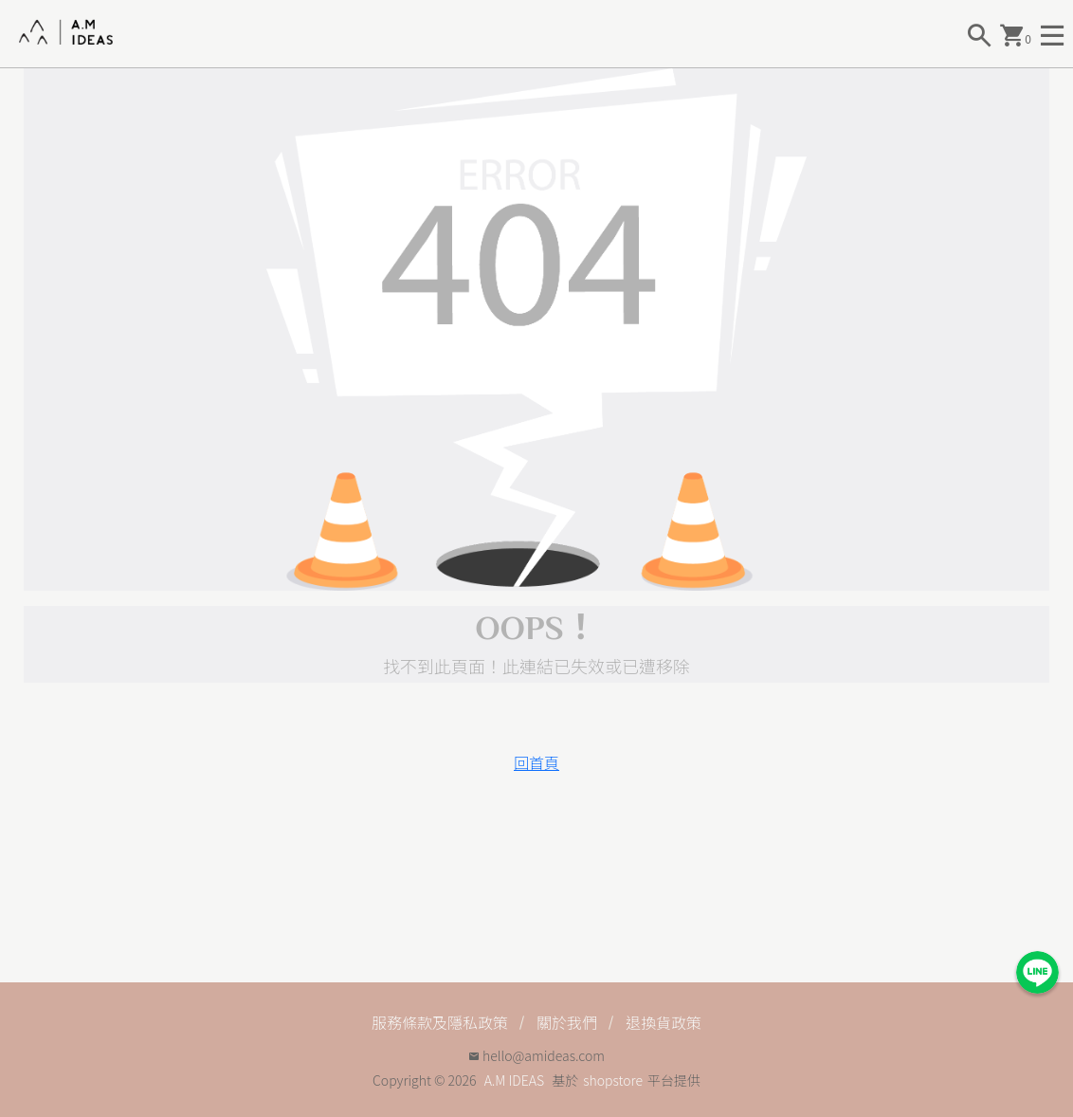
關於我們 (566, 1022)
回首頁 (536, 762)
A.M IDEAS (514, 1080)
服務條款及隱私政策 (440, 1022)
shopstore (613, 1080)
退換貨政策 (663, 1022)
